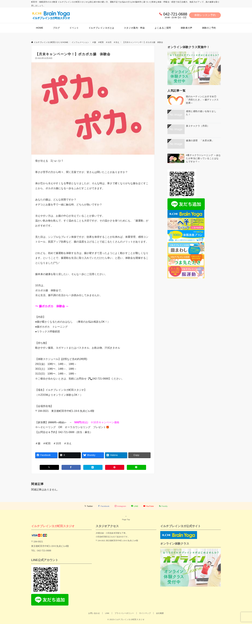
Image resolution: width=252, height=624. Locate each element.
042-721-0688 (175, 14)
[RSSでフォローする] (163, 506)
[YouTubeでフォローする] (148, 506)
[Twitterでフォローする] (88, 506)
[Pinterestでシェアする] (114, 467)
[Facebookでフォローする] (103, 506)
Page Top (126, 517)
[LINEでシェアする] (136, 467)
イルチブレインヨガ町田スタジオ (53, 526)
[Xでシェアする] (49, 467)
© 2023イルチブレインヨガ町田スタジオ (125, 619)
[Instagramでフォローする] (120, 506)
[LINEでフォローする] (134, 506)
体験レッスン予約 (205, 15)
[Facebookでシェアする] (71, 467)
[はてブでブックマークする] (93, 467)
